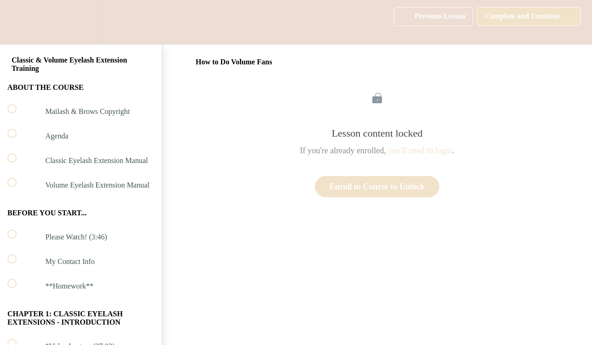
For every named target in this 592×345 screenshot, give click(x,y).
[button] (17, 22)
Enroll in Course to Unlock (377, 186)
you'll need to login (420, 150)
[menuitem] (81, 22)
